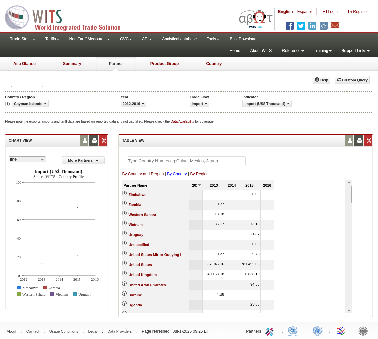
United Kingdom (142, 275)
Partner (116, 63)
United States (140, 265)
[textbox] (187, 160)
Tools (213, 39)
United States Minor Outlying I (154, 255)
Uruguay (135, 235)
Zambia (134, 205)
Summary (72, 63)
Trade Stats (22, 39)
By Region (199, 174)
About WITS (261, 50)
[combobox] (27, 159)
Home (235, 50)
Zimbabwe (137, 195)
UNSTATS (317, 330)
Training (323, 50)
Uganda (135, 305)
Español (304, 11)
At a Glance (24, 63)
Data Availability (183, 121)
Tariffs (52, 39)
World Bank (364, 330)
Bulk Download (243, 39)
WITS (67, 16)
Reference (293, 50)
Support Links (356, 50)
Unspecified (138, 245)
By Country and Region (143, 174)
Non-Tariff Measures (89, 39)
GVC (126, 39)
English (285, 11)
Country (214, 63)
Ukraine (135, 295)
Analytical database (179, 39)
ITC (270, 330)
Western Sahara (142, 215)
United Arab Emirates (147, 285)
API (147, 39)
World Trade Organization (341, 330)
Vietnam (135, 225)
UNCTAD (294, 330)
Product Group (164, 63)
